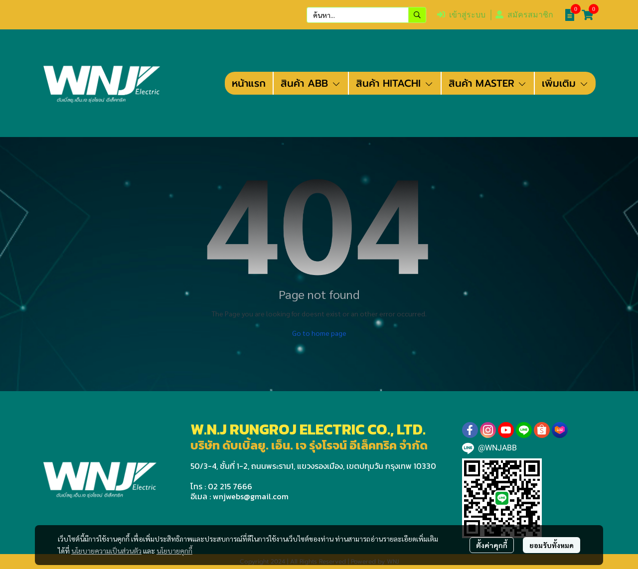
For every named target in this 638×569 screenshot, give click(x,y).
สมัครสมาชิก (524, 14)
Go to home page (319, 332)
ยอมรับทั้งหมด (551, 545)
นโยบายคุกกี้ (174, 550)
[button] (366, 14)
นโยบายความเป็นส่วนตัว (106, 550)
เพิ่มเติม (565, 83)
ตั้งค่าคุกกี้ (491, 545)
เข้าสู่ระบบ (461, 14)
